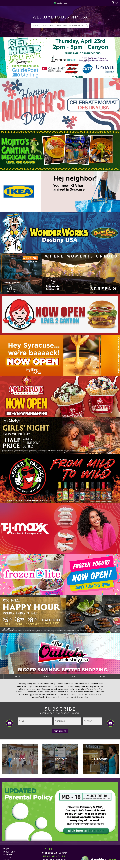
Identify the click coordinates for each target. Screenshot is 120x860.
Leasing (7, 854)
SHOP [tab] (17, 676)
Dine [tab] (46, 676)
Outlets (7, 857)
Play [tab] (74, 676)
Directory (9, 852)
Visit (6, 849)
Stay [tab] (102, 676)
